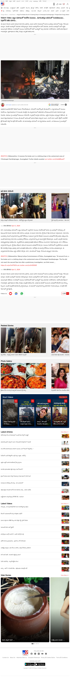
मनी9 (40, 1)
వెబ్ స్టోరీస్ (46, 8)
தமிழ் (30, 1)
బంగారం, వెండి (46, 11)
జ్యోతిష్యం (28, 11)
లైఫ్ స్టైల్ (32, 8)
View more (63, 395)
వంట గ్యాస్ (33, 11)
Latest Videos (6, 502)
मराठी (14, 1)
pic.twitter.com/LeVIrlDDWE (27, 263)
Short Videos (8, 395)
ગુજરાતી (18, 1)
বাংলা (22, 1)
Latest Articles (7, 430)
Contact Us (6, 656)
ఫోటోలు (37, 8)
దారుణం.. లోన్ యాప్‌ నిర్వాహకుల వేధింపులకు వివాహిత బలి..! (42, 421)
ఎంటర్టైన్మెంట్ (13, 8)
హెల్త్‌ (67, 8)
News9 (2, 1)
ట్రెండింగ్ (63, 8)
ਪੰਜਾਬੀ (26, 1)
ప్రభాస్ (57, 11)
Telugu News (4, 14)
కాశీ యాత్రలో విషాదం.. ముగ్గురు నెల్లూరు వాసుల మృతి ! (25, 421)
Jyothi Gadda (8, 105)
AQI (60, 4)
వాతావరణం (8, 11)
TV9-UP (44, 1)
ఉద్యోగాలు (22, 11)
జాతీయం (58, 8)
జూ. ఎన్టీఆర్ (62, 11)
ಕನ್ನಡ (10, 1)
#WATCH (4, 155)
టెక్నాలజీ (39, 11)
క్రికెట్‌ (18, 8)
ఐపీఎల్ (52, 11)
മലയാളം (35, 1)
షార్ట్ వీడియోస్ (52, 8)
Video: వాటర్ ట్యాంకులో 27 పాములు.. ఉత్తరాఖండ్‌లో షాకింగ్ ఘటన (9, 421)
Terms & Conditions (61, 656)
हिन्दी (7, 1)
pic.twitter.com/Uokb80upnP (55, 158)
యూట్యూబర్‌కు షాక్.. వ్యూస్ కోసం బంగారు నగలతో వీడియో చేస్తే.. (60, 421)
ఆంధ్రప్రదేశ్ (22, 8)
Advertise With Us (22, 656)
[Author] (3, 105)
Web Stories (6, 573)
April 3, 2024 (15, 224)
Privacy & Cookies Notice (48, 656)
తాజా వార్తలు (6, 8)
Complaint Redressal (34, 656)
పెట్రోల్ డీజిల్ (15, 11)
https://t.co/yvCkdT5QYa (9, 263)
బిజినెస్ (41, 8)
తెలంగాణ (28, 8)
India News (12, 14)
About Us (12, 656)
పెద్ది (3, 11)
